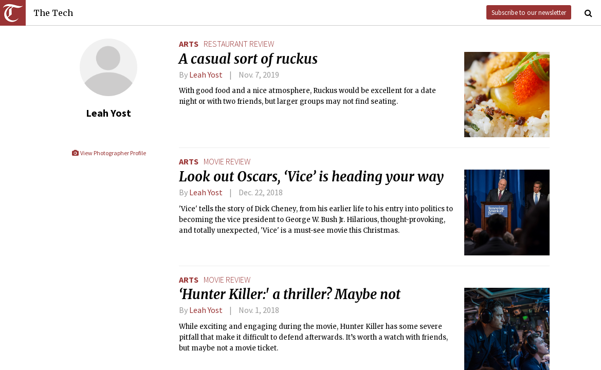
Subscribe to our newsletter (528, 12)
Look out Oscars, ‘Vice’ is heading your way (311, 177)
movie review (227, 161)
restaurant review (239, 44)
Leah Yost (206, 74)
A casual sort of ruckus (248, 59)
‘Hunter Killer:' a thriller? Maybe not (289, 294)
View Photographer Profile (108, 153)
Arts (188, 44)
